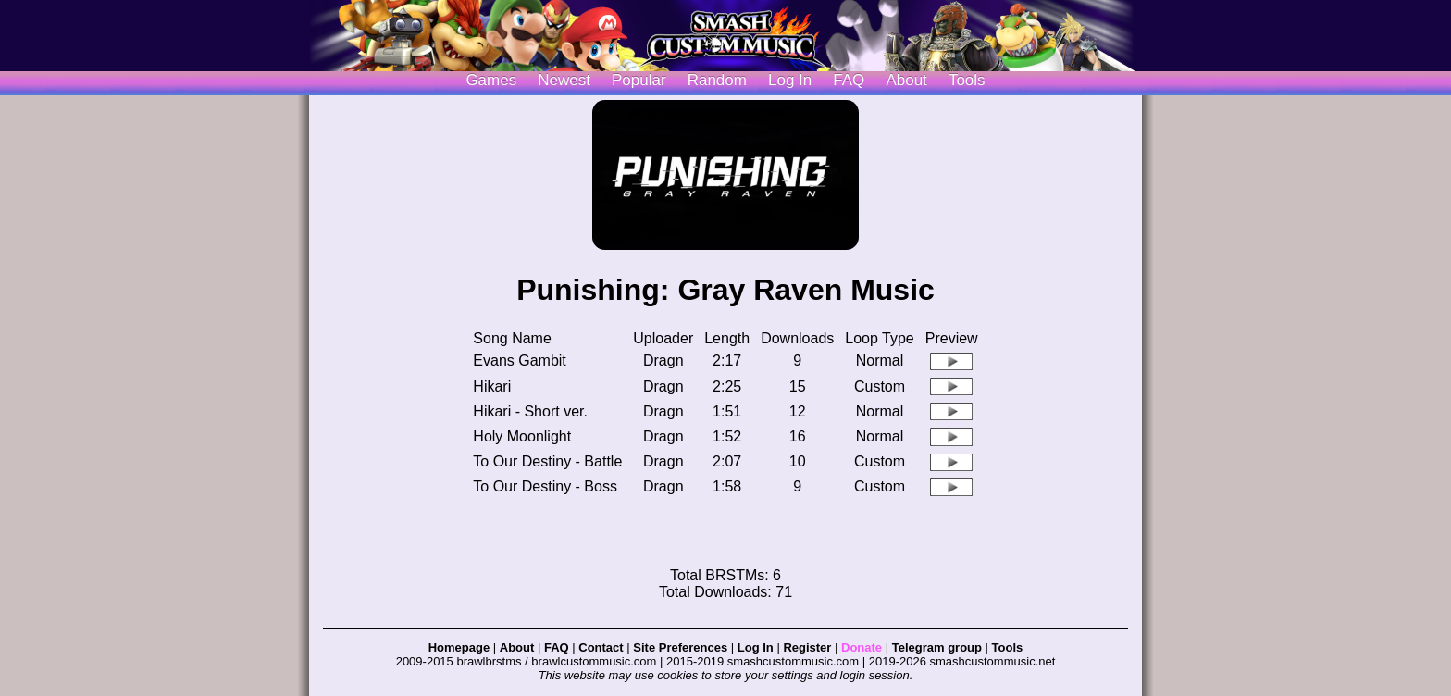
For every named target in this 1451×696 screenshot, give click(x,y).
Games (490, 80)
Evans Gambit (519, 360)
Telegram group (937, 647)
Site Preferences (680, 647)
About (906, 80)
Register (807, 647)
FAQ (848, 80)
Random (717, 80)
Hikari (492, 386)
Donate (861, 647)
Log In (756, 647)
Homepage (459, 647)
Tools (967, 80)
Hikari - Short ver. (530, 411)
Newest (564, 80)
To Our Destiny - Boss (545, 486)
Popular (639, 80)
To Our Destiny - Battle (547, 461)
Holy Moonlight (522, 436)
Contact (600, 647)
